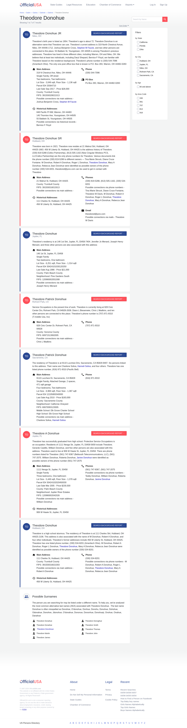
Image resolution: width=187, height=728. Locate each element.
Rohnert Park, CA (147, 72)
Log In (153, 5)
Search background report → (109, 33)
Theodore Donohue (98, 162)
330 (141, 98)
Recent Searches (127, 688)
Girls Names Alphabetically (131, 704)
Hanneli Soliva (84, 366)
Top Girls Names (126, 707)
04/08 (127, 691)
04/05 (127, 695)
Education (90, 5)
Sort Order (123, 26)
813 (141, 109)
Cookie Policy (111, 699)
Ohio (142, 49)
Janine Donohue (84, 458)
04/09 (121, 691)
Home (73, 688)
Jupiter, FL (144, 64)
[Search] (147, 19)
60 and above (145, 87)
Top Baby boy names (128, 701)
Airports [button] (128, 5)
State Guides (56, 5)
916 (141, 112)
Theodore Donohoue (43, 629)
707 (141, 105)
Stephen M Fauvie (85, 48)
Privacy (108, 694)
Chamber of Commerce (110, 5)
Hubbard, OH (145, 61)
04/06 (121, 695)
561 (141, 102)
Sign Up (163, 5)
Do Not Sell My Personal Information (87, 694)
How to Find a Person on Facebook (135, 698)
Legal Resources (74, 5)
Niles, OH (144, 68)
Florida (142, 46)
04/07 (133, 691)
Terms (108, 688)
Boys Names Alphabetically (131, 710)
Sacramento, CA (146, 75)
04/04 (133, 695)
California (143, 42)
